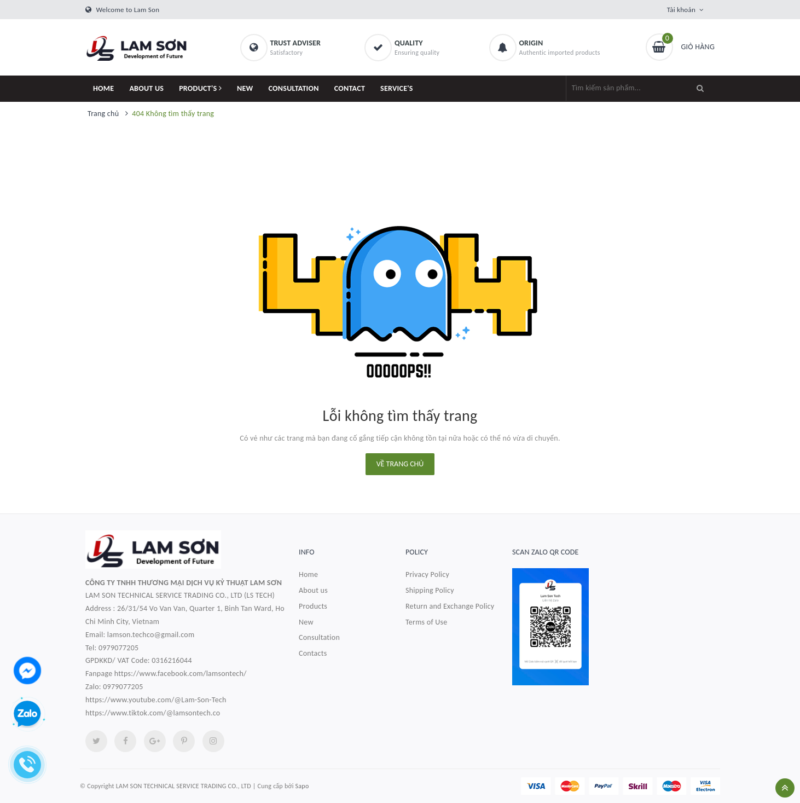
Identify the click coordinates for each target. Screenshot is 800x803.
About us (313, 590)
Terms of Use (426, 622)
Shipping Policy (429, 590)
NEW (245, 88)
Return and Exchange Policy (449, 606)
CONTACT (349, 88)
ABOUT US (146, 88)
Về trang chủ (400, 464)
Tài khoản (681, 9)
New (306, 622)
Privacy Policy (427, 574)
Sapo (302, 786)
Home (308, 574)
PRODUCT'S (200, 88)
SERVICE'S (396, 88)
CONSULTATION (294, 88)
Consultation (319, 637)
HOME (103, 88)
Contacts (313, 653)
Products (313, 606)
